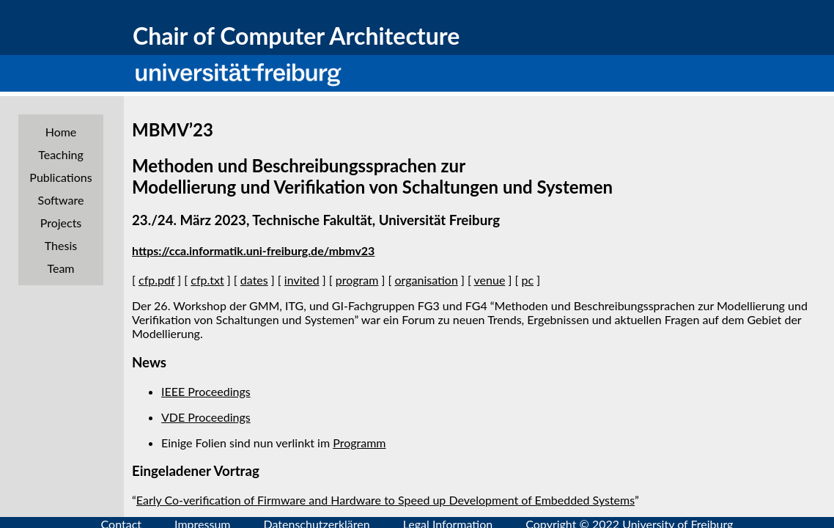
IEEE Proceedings (206, 391)
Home (61, 132)
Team (60, 268)
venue (490, 280)
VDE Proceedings (206, 417)
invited (302, 280)
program (357, 280)
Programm (359, 443)
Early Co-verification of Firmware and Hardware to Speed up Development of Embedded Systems (385, 500)
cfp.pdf (156, 280)
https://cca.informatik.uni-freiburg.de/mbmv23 (253, 250)
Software (61, 200)
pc (527, 280)
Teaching (61, 154)
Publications (60, 177)
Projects (61, 223)
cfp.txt (207, 280)
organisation (425, 280)
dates (254, 280)
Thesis (61, 245)
